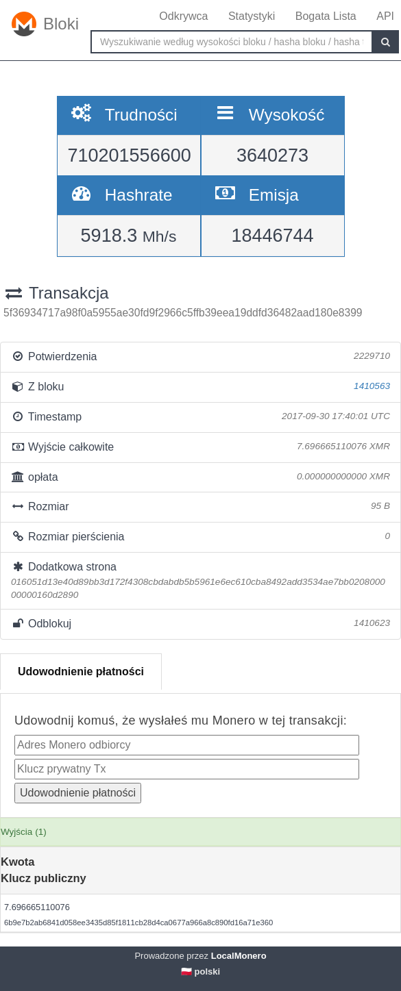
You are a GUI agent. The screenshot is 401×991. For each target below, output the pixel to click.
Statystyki (251, 16)
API (385, 16)
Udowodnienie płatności (81, 671)
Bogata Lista (325, 16)
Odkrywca (183, 16)
